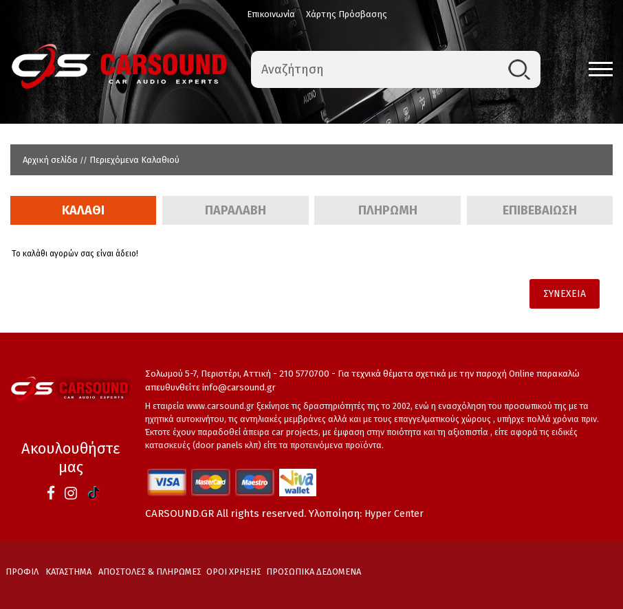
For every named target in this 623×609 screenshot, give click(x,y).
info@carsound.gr (239, 387)
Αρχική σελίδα (50, 160)
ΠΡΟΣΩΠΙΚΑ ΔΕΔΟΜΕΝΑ (313, 571)
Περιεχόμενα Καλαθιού (134, 160)
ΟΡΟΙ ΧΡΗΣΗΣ (233, 571)
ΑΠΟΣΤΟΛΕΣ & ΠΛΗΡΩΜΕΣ (149, 571)
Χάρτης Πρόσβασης (346, 14)
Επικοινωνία (271, 14)
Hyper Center (394, 514)
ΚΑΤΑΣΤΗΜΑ (68, 571)
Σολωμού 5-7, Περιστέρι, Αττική (208, 373)
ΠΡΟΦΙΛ (22, 571)
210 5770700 (304, 373)
